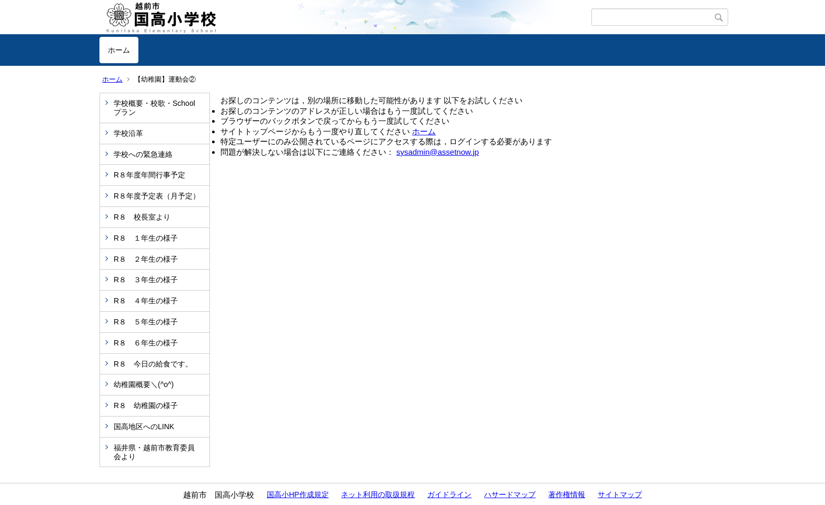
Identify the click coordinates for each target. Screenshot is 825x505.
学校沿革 (128, 133)
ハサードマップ (510, 494)
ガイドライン (449, 494)
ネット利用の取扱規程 (378, 494)
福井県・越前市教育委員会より (154, 452)
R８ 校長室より (142, 217)
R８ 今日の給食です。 (153, 364)
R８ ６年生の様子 (146, 343)
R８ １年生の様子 (146, 238)
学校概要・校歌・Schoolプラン (154, 107)
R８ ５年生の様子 (146, 322)
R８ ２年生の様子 (146, 259)
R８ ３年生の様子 (146, 279)
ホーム (119, 50)
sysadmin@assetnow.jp (437, 151)
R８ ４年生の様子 (146, 300)
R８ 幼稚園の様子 (146, 405)
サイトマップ (620, 494)
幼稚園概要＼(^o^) (144, 384)
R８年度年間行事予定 (149, 175)
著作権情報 (566, 494)
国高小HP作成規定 (297, 494)
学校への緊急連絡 (143, 154)
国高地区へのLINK (144, 426)
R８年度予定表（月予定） (157, 196)
